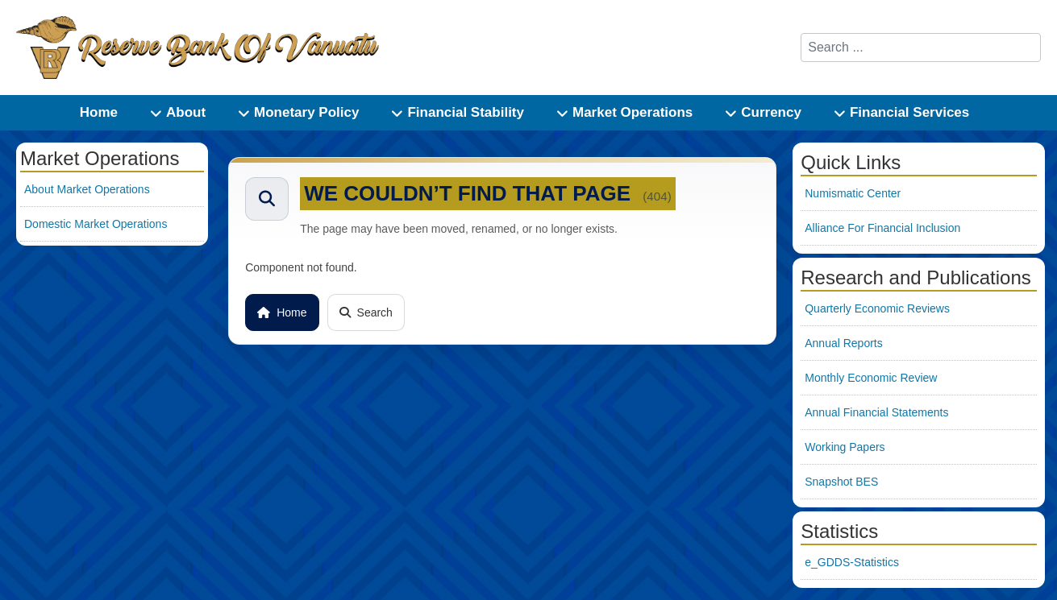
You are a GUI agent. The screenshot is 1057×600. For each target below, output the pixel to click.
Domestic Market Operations (95, 223)
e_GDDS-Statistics (852, 562)
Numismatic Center (853, 193)
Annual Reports (844, 343)
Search (366, 312)
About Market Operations (87, 189)
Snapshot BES (841, 481)
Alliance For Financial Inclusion (882, 227)
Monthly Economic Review (871, 377)
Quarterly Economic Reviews (877, 308)
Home (281, 312)
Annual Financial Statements (876, 412)
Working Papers (844, 447)
